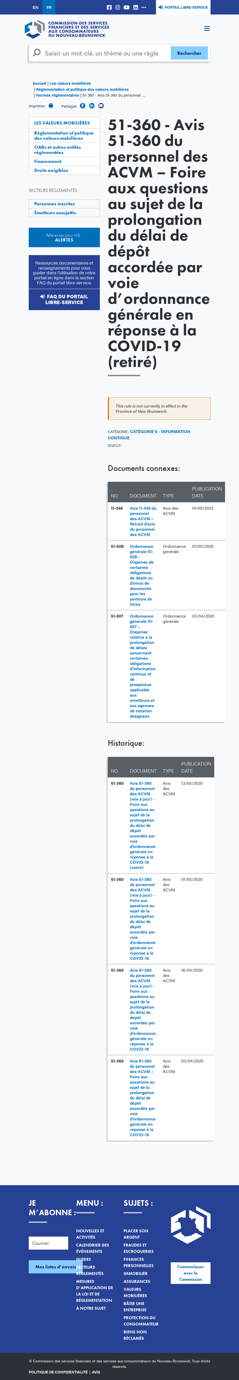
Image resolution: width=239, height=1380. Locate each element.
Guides (83, 1259)
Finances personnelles (139, 1262)
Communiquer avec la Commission (190, 1273)
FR (48, 7)
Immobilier (136, 1273)
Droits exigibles (51, 170)
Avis (96, 1371)
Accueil (39, 83)
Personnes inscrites (54, 204)
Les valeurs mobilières (70, 83)
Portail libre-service (186, 7)
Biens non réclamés (135, 1335)
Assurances (137, 1281)
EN (35, 7)
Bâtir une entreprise (135, 1307)
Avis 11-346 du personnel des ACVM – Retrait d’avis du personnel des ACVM (143, 521)
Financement (47, 161)
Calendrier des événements (92, 1248)
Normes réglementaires (57, 95)
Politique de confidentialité (58, 1371)
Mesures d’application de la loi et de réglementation (94, 1291)
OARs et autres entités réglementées (57, 149)
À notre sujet (91, 1308)
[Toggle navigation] (207, 29)
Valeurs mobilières (135, 1292)
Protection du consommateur (141, 1321)
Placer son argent (136, 1234)
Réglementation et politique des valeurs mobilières (82, 89)
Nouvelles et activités (90, 1234)
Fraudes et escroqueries (139, 1248)
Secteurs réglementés (90, 1270)
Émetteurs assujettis (55, 213)
